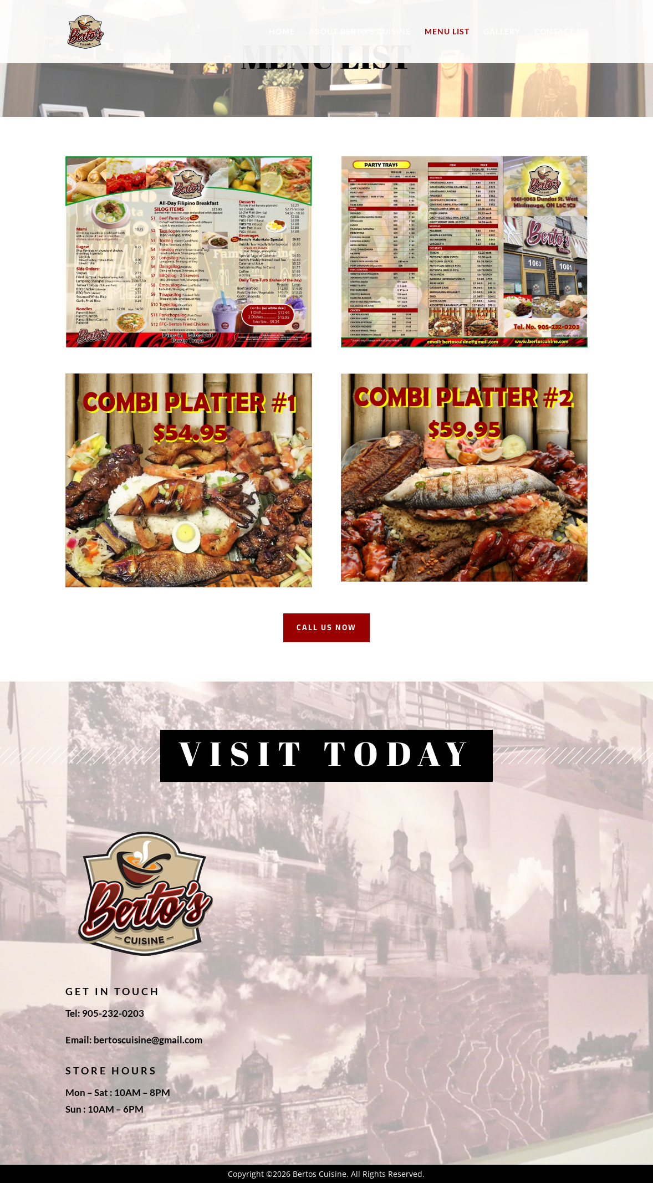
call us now (326, 627)
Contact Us (561, 32)
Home (282, 32)
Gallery (502, 32)
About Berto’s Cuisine (360, 32)
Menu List (447, 32)
